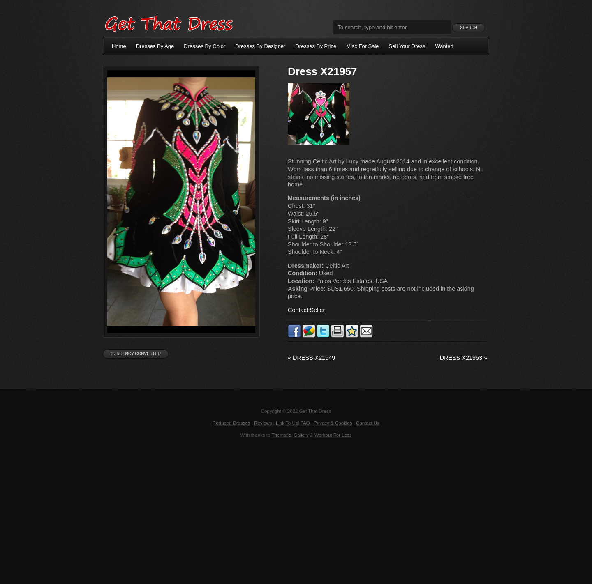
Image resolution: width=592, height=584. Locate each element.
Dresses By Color (204, 46)
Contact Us (367, 423)
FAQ (305, 423)
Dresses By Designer (260, 46)
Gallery (301, 434)
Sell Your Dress (407, 46)
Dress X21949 (311, 357)
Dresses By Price (315, 46)
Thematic (281, 434)
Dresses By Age (155, 46)
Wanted (444, 46)
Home (119, 46)
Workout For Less (333, 434)
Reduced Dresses (231, 423)
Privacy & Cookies (333, 423)
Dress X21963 (463, 357)
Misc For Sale (362, 46)
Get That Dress (168, 22)
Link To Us (287, 423)
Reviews (263, 423)
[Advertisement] (296, 510)
